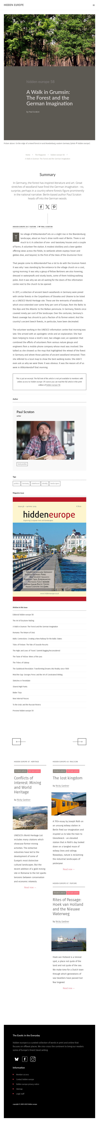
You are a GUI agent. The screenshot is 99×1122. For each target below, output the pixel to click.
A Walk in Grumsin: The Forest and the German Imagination (35, 627)
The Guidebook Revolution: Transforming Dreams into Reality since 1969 (41, 669)
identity (45, 483)
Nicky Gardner (23, 799)
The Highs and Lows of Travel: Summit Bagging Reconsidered (36, 651)
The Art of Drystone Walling (23, 621)
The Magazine (40, 155)
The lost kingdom (67, 778)
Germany (25, 483)
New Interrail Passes (21, 699)
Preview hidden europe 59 (23, 711)
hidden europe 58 (58, 155)
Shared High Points (20, 687)
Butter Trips (17, 693)
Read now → (30, 887)
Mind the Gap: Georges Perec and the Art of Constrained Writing (37, 675)
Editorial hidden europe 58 (23, 615)
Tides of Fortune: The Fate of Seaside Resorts (30, 645)
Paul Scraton (47, 227)
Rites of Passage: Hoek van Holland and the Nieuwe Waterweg (68, 906)
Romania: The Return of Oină (24, 633)
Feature (33, 227)
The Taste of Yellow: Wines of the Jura (27, 657)
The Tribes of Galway (21, 663)
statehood (35, 483)
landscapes (54, 483)
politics (16, 483)
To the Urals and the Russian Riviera (27, 705)
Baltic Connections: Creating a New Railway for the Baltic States (37, 639)
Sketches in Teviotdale (21, 681)
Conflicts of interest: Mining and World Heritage (27, 785)
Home (28, 155)
